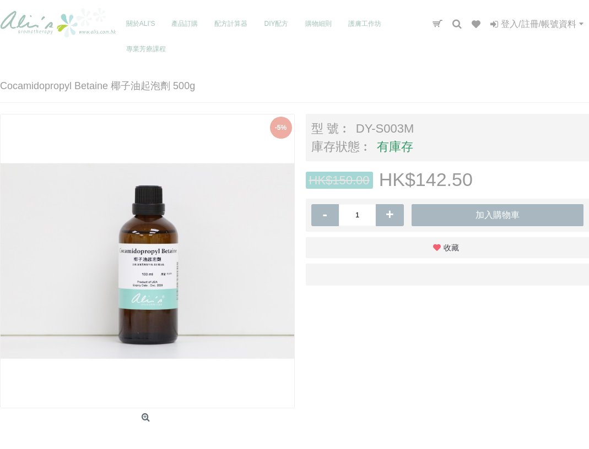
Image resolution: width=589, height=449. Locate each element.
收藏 (451, 247)
